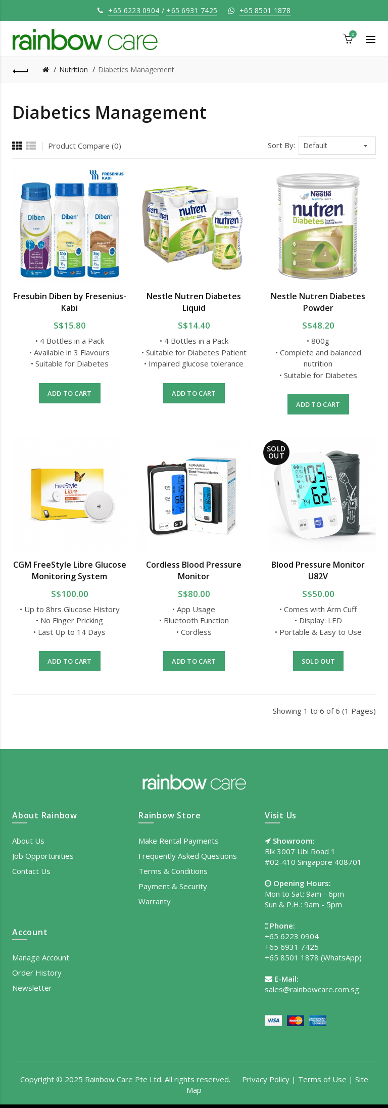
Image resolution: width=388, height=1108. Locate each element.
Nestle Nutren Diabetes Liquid (194, 302)
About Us (28, 841)
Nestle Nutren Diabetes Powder (318, 302)
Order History (37, 972)
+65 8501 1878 (264, 10)
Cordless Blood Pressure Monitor (193, 570)
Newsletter (32, 988)
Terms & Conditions (173, 871)
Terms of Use (322, 1079)
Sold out (318, 661)
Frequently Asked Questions (187, 856)
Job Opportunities (43, 856)
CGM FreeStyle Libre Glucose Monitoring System (69, 570)
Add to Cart (69, 393)
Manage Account (40, 957)
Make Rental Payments (178, 841)
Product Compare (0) (84, 146)
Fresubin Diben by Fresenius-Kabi (69, 302)
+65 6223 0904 (133, 10)
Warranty (154, 901)
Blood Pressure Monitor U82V (318, 570)
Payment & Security (172, 886)
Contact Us (31, 871)
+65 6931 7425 (191, 10)
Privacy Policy (265, 1079)
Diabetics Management (136, 69)
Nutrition (73, 69)
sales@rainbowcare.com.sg (312, 989)
